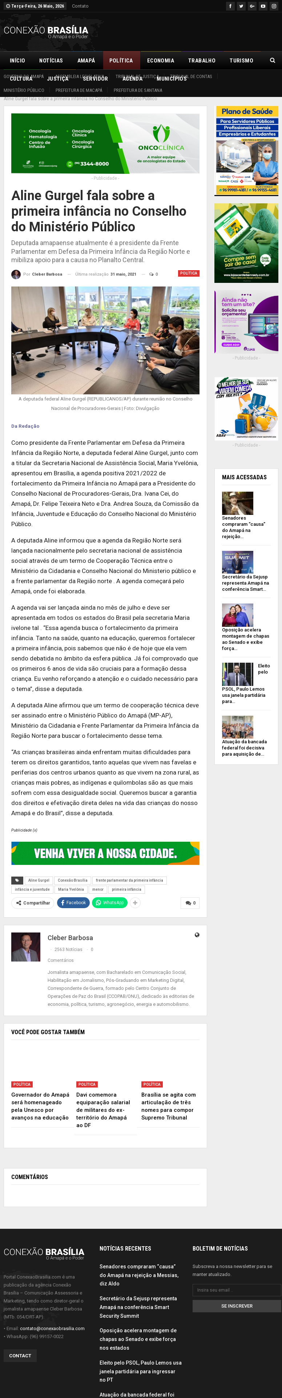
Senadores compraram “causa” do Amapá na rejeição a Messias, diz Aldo (139, 1266)
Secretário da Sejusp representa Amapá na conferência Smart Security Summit (138, 1298)
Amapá (86, 60)
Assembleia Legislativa (79, 76)
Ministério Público (24, 90)
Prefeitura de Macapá (79, 90)
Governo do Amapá (24, 76)
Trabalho (201, 60)
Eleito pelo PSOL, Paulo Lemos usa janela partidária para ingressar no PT (141, 1363)
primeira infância (126, 881)
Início (17, 60)
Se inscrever (237, 1297)
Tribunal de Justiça (137, 76)
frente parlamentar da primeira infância (129, 872)
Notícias (51, 60)
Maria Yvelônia (71, 881)
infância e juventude (32, 881)
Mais (236, 60)
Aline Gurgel (38, 872)
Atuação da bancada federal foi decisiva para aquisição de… (244, 740)
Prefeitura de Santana (138, 90)
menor (98, 881)
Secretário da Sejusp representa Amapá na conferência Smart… (245, 575)
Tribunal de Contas (191, 76)
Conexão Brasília (73, 872)
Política (121, 60)
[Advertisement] (193, 30)
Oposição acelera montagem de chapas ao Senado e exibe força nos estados (138, 1330)
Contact (20, 1347)
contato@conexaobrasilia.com (52, 1320)
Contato (80, 6)
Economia (160, 60)
